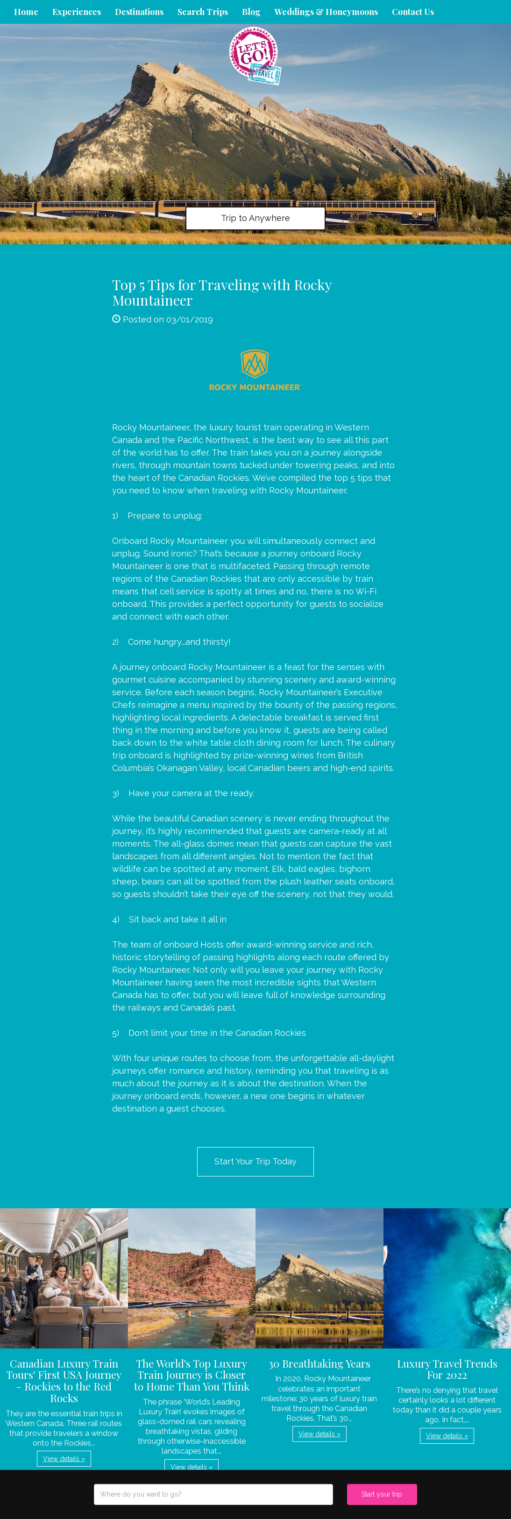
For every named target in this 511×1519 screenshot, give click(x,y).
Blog (251, 11)
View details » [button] (64, 1458)
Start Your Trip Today (255, 1161)
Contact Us (413, 11)
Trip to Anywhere (255, 218)
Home (26, 11)
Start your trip (382, 1494)
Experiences (76, 11)
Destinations (139, 11)
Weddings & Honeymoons (326, 11)
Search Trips (202, 11)
